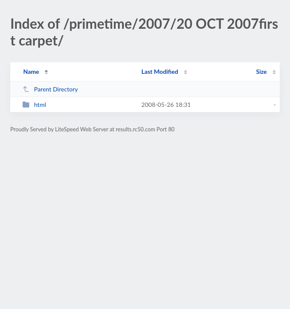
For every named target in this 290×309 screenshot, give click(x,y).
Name (31, 71)
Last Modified (159, 71)
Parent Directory (50, 89)
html (34, 104)
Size (261, 71)
